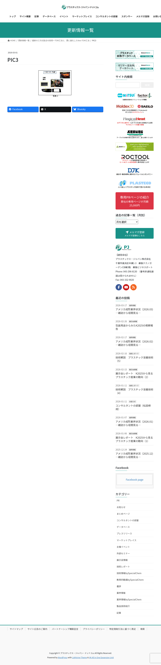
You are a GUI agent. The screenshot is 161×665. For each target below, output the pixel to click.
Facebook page (134, 479)
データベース (123, 526)
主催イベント (123, 546)
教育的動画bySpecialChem (130, 579)
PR (118, 500)
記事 (119, 612)
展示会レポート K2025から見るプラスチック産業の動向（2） (134, 375)
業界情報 (132, 305)
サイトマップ (16, 629)
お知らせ (132, 401)
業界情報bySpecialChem (129, 599)
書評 (119, 586)
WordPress (62, 657)
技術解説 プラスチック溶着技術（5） (134, 359)
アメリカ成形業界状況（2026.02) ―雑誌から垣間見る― (134, 343)
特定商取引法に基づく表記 (122, 629)
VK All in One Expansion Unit (101, 657)
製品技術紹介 (123, 606)
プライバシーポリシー (94, 629)
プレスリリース (124, 533)
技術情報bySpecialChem (129, 573)
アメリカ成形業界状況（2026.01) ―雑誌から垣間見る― (134, 423)
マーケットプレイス (126, 540)
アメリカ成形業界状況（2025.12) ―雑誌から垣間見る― (134, 455)
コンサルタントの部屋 (128, 520)
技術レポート (134, 353)
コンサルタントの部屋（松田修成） (133, 407)
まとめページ (123, 513)
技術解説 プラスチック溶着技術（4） (134, 391)
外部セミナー (123, 553)
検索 (142, 629)
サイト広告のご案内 (37, 629)
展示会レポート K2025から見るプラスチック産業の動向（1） (134, 439)
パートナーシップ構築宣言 (65, 629)
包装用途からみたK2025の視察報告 (134, 327)
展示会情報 (133, 321)
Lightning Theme (79, 657)
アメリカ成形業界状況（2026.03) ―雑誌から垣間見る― (134, 311)
